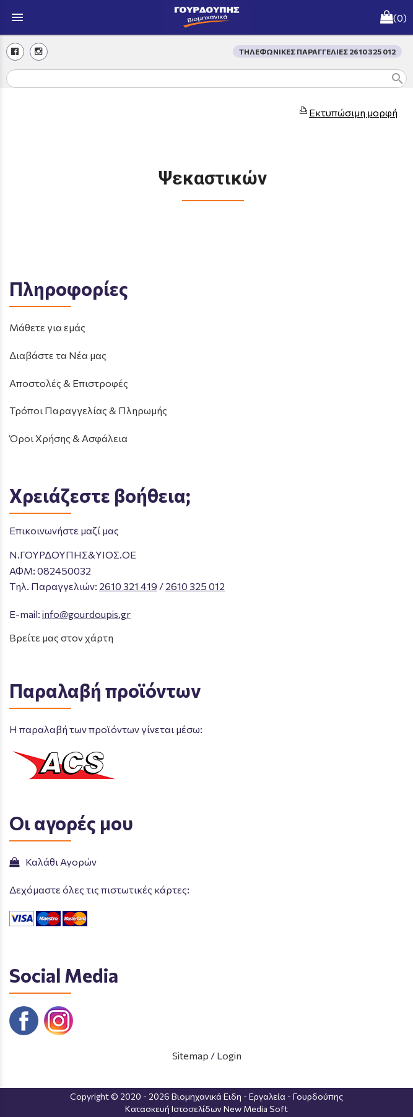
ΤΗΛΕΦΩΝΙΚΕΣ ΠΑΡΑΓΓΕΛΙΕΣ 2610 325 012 (317, 51)
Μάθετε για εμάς (47, 327)
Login (229, 1055)
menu (17, 17)
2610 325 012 (195, 586)
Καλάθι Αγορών (53, 861)
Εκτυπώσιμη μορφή (353, 112)
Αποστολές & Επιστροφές (68, 383)
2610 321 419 (128, 586)
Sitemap (190, 1055)
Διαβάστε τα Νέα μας (58, 355)
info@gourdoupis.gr (86, 614)
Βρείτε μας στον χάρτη (61, 637)
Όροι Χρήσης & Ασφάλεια (68, 438)
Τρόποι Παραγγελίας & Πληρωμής (88, 410)
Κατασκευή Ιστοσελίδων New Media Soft (206, 1108)
